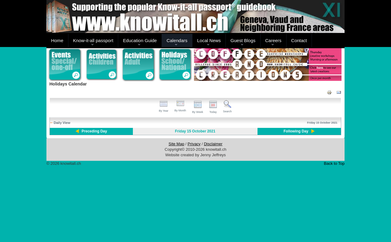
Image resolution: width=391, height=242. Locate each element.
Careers (273, 40)
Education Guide (140, 40)
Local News (209, 40)
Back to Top (334, 163)
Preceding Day (94, 131)
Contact (299, 40)
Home (57, 40)
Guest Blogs (243, 40)
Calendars (176, 40)
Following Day (295, 131)
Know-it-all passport (93, 40)
